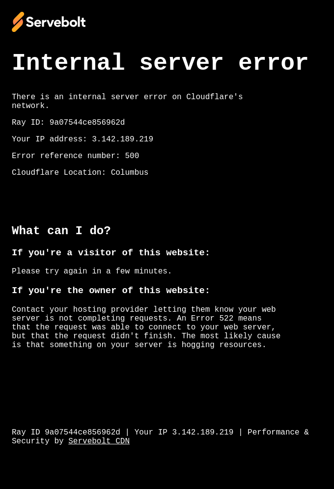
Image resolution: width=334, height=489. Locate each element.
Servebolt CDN (99, 441)
